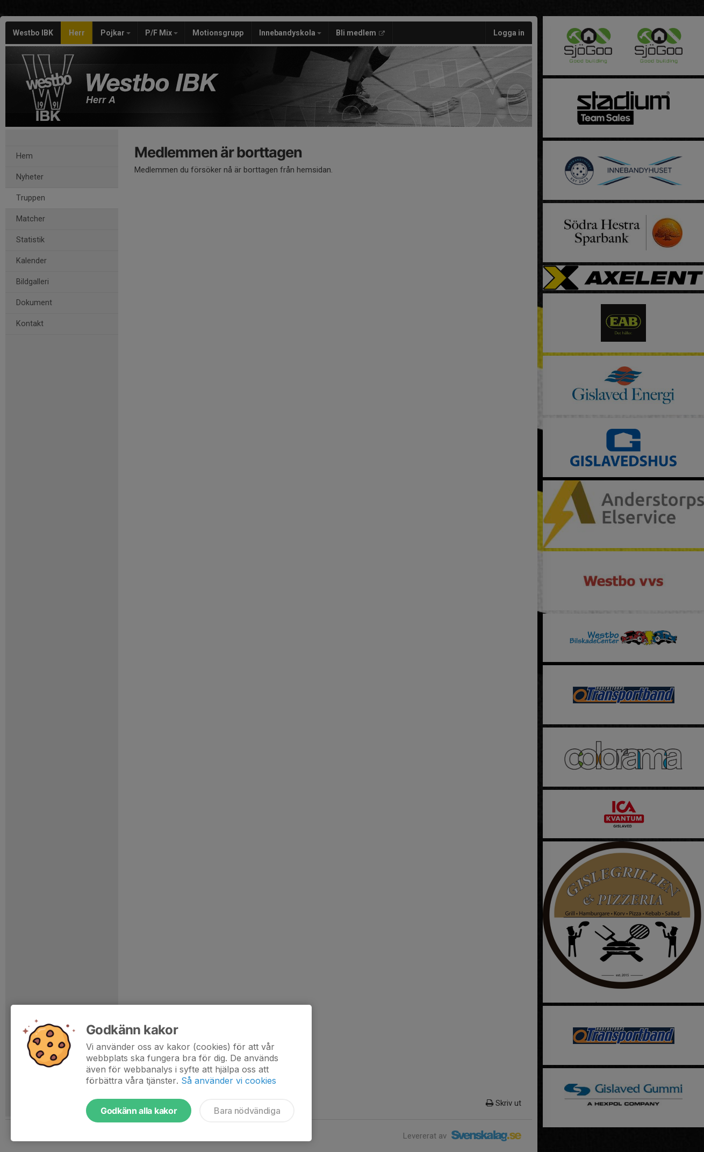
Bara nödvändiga (247, 1110)
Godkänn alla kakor (138, 1110)
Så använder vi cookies (228, 1080)
